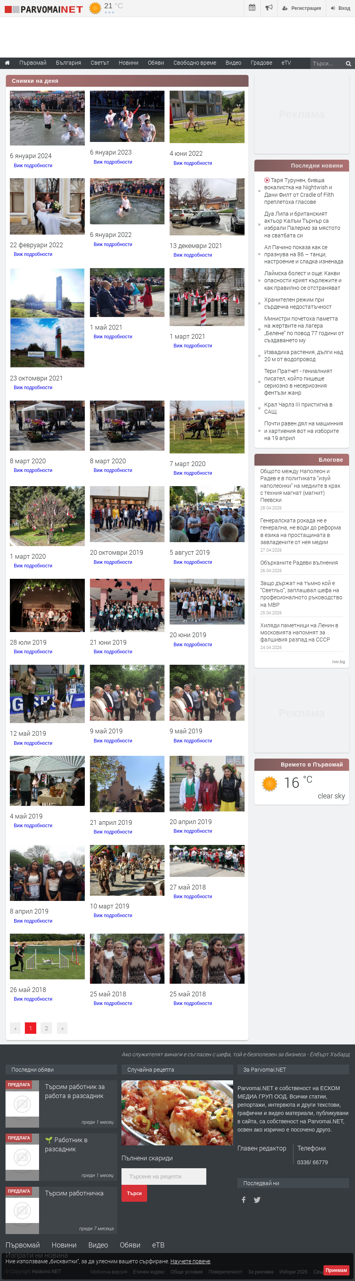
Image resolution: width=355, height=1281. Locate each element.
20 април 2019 (191, 821)
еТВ (158, 1244)
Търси (134, 1193)
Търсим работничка (74, 1193)
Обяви (130, 1244)
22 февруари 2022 (36, 245)
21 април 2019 (111, 822)
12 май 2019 (28, 733)
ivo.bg (339, 661)
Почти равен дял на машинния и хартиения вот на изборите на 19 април (303, 430)
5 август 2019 (190, 552)
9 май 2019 (106, 731)
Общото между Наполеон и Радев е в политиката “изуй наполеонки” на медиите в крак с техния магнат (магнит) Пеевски (300, 485)
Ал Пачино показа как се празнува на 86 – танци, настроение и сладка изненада (304, 254)
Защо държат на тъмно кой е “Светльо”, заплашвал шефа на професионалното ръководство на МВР (301, 594)
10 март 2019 (109, 906)
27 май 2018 (188, 887)
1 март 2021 (188, 336)
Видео (98, 1244)
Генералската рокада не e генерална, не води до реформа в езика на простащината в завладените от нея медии (300, 531)
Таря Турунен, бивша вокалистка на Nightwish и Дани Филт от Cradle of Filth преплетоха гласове (299, 190)
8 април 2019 (29, 911)
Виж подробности (33, 165)
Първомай (23, 1244)
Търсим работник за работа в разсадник (75, 1090)
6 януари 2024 (31, 155)
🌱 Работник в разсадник (66, 1144)
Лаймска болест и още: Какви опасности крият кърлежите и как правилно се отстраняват (303, 280)
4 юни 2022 (186, 153)
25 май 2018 (108, 994)
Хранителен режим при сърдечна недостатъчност (298, 303)
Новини (128, 62)
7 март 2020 (188, 463)
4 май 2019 (26, 816)
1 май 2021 (106, 327)
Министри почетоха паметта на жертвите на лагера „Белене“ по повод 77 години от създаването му (304, 329)
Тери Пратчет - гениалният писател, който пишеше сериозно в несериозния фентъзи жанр (298, 381)
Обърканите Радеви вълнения (299, 562)
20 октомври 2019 (116, 552)
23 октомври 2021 (36, 378)
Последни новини (317, 165)
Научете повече (190, 1261)
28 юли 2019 (28, 642)
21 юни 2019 (108, 642)
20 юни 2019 (188, 634)
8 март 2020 (28, 461)
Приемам (336, 1270)
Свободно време (195, 62)
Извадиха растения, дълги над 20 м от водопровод (303, 355)
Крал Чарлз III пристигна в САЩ (298, 408)
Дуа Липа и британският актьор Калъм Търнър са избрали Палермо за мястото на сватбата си (302, 224)
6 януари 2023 (111, 152)
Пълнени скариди (147, 1158)
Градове (261, 62)
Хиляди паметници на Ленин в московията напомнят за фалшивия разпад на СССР (299, 632)
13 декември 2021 (196, 245)
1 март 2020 (28, 556)
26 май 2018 (28, 989)
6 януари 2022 (111, 234)
